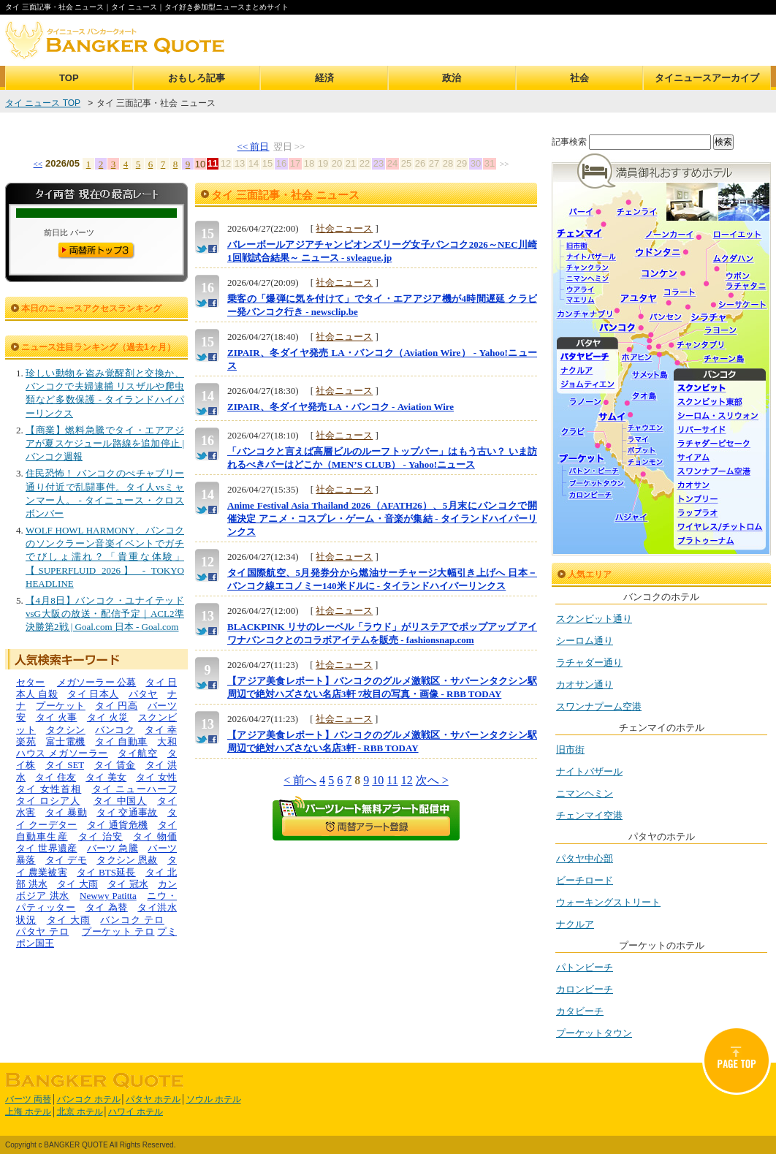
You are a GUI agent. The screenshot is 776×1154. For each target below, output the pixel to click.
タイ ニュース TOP (42, 103)
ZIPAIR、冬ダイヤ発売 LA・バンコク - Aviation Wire (340, 406)
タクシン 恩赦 (127, 859)
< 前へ (300, 780)
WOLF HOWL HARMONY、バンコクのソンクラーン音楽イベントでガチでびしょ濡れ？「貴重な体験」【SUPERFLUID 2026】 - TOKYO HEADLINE (105, 557)
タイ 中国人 (121, 800)
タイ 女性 (156, 777)
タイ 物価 (155, 836)
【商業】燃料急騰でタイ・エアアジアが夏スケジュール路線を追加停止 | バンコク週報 (105, 443)
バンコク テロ (132, 919)
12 (407, 780)
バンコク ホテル (89, 1099)
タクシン (65, 729)
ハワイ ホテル (135, 1111)
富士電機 (65, 741)
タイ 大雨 (77, 883)
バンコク (114, 729)
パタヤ (143, 693)
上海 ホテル (28, 1111)
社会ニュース (344, 228)
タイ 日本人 (92, 693)
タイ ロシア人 (48, 800)
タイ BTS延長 (106, 872)
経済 (324, 77)
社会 (579, 77)
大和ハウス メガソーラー (96, 747)
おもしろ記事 (196, 77)
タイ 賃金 (115, 764)
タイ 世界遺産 (46, 848)
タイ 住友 (55, 777)
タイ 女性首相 (48, 788)
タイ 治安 (100, 836)
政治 (451, 77)
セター (30, 682)
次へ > (432, 780)
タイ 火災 (108, 717)
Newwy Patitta (108, 895)
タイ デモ (66, 859)
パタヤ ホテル (153, 1099)
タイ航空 (137, 753)
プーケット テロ (118, 931)
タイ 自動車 (121, 741)
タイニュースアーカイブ (707, 77)
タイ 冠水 (127, 883)
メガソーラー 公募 (96, 682)
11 (392, 780)
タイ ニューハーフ (135, 788)
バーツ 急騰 (112, 848)
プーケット (60, 705)
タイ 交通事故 (127, 812)
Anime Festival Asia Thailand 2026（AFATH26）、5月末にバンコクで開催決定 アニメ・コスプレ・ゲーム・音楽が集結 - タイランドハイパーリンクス (382, 518)
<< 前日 (253, 146)
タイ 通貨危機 (117, 824)
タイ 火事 (56, 717)
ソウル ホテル (213, 1099)
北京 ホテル (80, 1111)
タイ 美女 (105, 777)
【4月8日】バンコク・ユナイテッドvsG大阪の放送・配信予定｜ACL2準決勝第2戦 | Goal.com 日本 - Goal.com (105, 613)
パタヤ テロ (42, 931)
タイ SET (64, 764)
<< (38, 163)
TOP (69, 77)
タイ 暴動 (66, 812)
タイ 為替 (106, 907)
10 (378, 780)
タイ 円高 (116, 705)
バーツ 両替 (28, 1099)
